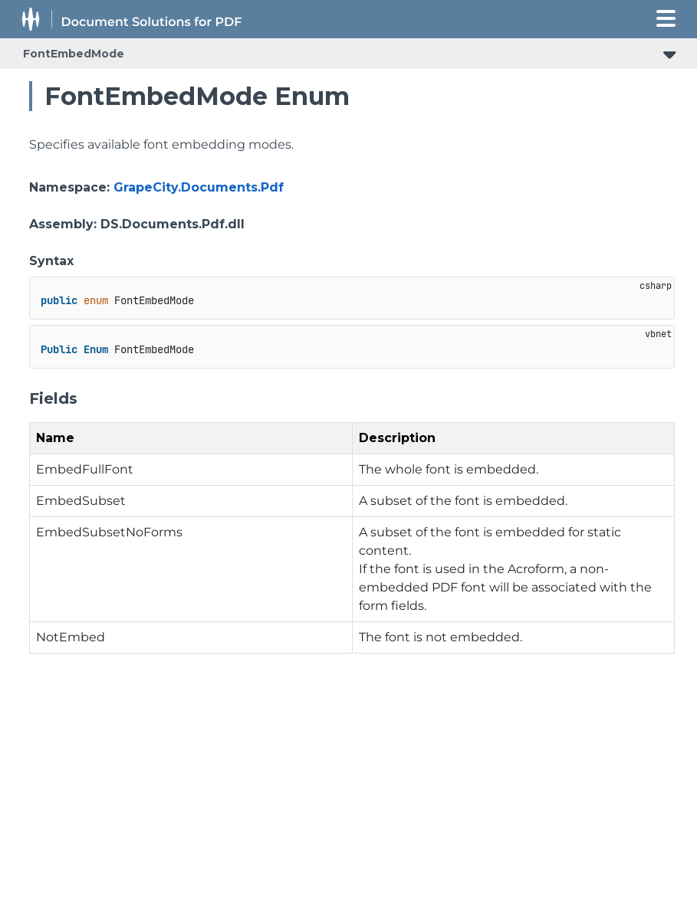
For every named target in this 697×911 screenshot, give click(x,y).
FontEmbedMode (73, 54)
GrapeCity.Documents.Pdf (198, 187)
